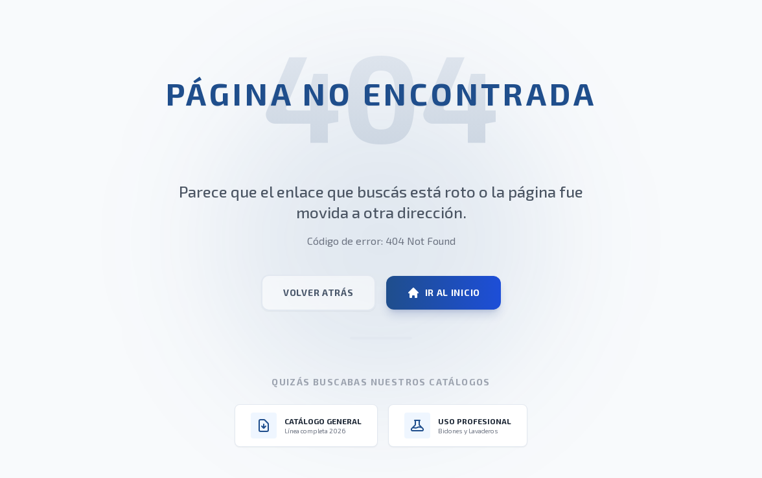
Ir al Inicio (443, 292)
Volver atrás (318, 292)
